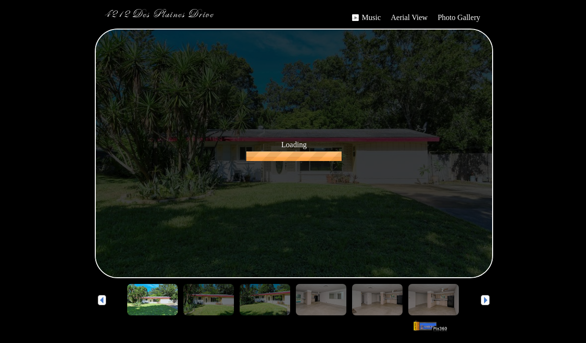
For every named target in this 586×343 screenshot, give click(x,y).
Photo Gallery (459, 17)
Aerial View (409, 17)
